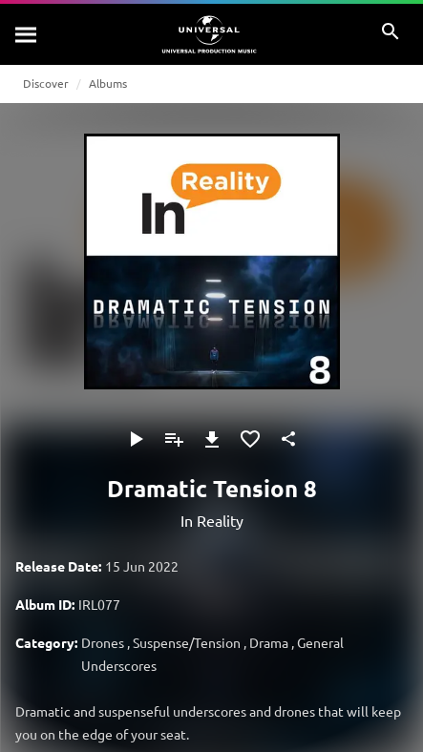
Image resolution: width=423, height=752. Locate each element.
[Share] (288, 439)
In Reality (211, 520)
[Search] (26, 34)
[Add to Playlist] (173, 439)
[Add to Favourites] (250, 439)
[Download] (212, 439)
